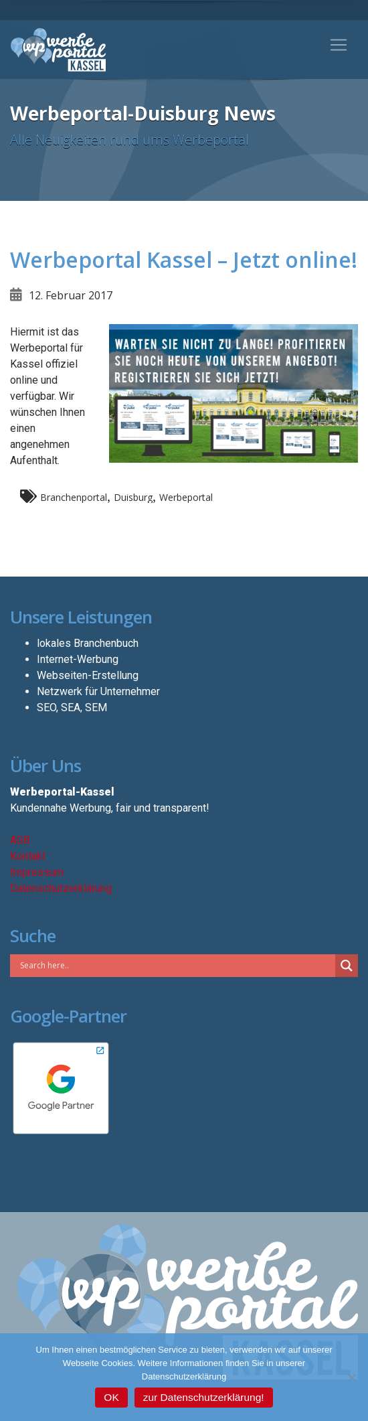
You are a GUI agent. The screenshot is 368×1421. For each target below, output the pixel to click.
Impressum (37, 872)
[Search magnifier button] (346, 965)
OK (111, 1397)
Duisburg (133, 497)
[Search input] (176, 965)
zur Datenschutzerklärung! (203, 1397)
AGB (20, 840)
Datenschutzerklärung (61, 888)
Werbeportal (186, 497)
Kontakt (27, 856)
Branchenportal (73, 497)
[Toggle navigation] (338, 44)
